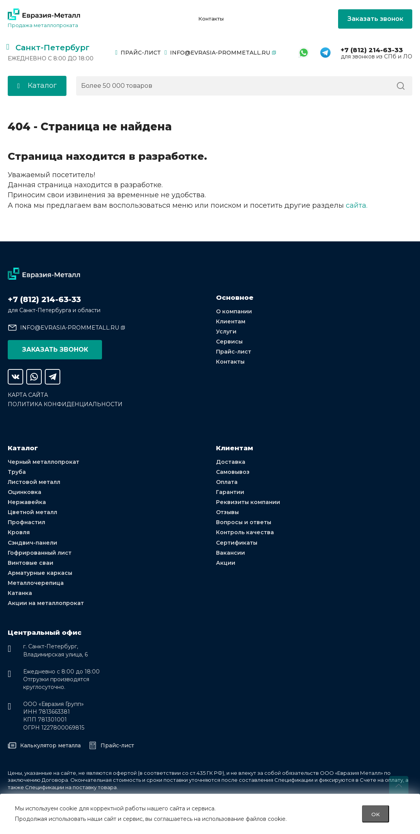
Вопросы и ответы (243, 522)
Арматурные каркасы (40, 572)
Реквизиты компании (248, 501)
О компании (234, 311)
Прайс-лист (138, 53)
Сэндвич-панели (32, 542)
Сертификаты (236, 542)
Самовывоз (233, 471)
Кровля (19, 532)
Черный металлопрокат (43, 461)
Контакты (211, 18)
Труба (17, 471)
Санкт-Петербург (52, 47)
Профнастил (26, 522)
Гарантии (230, 491)
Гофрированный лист (39, 552)
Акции (225, 562)
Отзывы (227, 511)
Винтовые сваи (30, 562)
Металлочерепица (36, 582)
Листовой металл (34, 481)
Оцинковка (24, 491)
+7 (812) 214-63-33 (372, 50)
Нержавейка (27, 501)
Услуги (226, 331)
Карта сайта (28, 394)
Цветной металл (32, 511)
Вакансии (230, 552)
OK (375, 814)
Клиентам (230, 321)
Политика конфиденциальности (65, 404)
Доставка (230, 461)
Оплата (227, 481)
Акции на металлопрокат (46, 603)
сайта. (356, 205)
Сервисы (229, 341)
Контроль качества (245, 532)
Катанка (20, 593)
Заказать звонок (375, 18)
